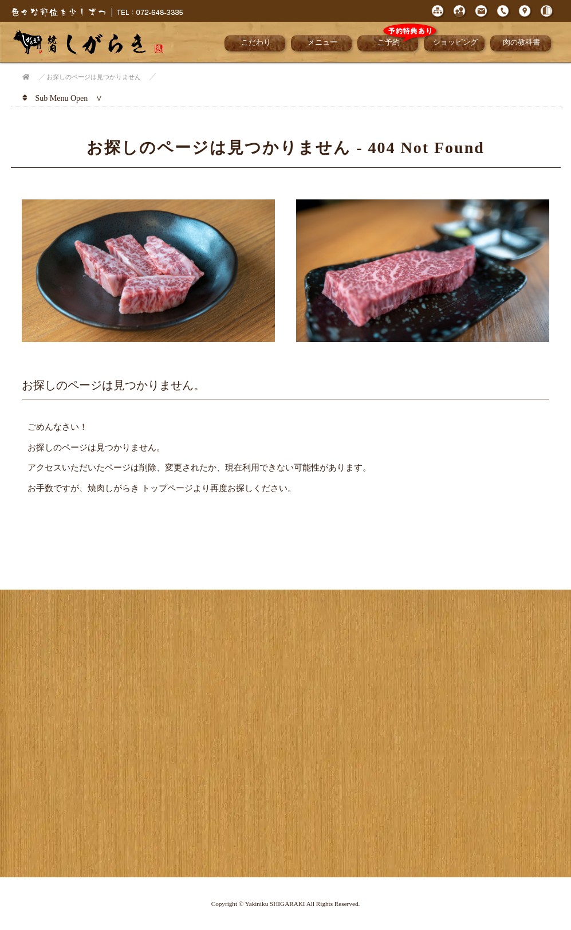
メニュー (322, 42)
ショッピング (455, 42)
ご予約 (399, 41)
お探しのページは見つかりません (93, 76)
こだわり (256, 42)
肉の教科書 (521, 42)
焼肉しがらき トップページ (140, 488)
